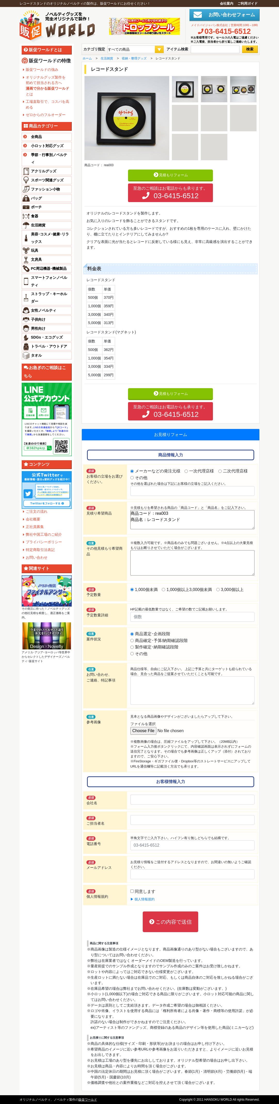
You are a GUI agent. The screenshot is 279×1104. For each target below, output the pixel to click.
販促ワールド (87, 1099)
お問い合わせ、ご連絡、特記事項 (100, 674)
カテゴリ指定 (94, 49)
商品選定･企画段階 (152, 634)
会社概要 (33, 519)
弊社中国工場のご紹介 (44, 534)
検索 (249, 49)
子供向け (38, 319)
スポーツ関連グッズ (47, 180)
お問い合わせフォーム (229, 14)
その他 (141, 478)
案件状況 (93, 636)
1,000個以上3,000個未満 (189, 589)
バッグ (36, 198)
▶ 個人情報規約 (142, 899)
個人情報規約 (97, 894)
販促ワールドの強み (42, 69)
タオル (36, 355)
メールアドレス (99, 865)
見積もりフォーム (170, 175)
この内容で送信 (170, 922)
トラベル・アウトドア (49, 346)
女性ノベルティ (43, 310)
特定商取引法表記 (40, 550)
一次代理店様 (201, 471)
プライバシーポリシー (44, 542)
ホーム (87, 58)
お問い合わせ (36, 557)
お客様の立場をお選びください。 (104, 476)
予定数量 (93, 592)
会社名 (91, 800)
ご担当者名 (95, 820)
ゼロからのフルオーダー (46, 115)
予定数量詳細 (97, 612)
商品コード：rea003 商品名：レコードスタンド (192, 519)
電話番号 (93, 841)
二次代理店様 (235, 471)
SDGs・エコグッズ (47, 337)
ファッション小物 (45, 189)
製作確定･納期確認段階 (156, 647)
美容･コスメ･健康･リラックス (50, 238)
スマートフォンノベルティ (49, 281)
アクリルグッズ (43, 171)
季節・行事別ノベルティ (44, 157)
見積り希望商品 (99, 510)
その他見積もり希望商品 (104, 548)
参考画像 (93, 719)
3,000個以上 (232, 589)
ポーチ (36, 207)
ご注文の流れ (36, 511)
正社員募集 (35, 527)
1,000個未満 (146, 589)
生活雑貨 (38, 225)
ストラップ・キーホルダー (49, 297)
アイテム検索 (177, 49)
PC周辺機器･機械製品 (49, 268)
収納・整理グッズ (134, 58)
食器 (34, 216)
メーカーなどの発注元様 (157, 471)
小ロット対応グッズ (42, 146)
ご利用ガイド (247, 3)
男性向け (38, 328)
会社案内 (226, 3)
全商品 (32, 137)
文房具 (36, 259)
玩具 (34, 250)
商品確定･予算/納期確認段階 (161, 640)
